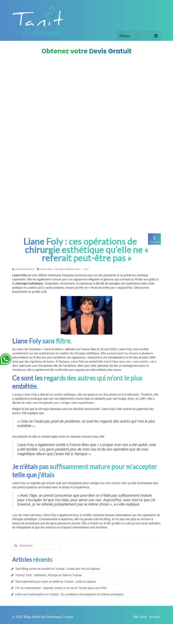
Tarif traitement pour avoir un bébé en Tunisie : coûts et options (55, 581)
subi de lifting (101, 519)
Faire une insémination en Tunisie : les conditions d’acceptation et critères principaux (69, 594)
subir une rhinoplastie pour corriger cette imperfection (60, 402)
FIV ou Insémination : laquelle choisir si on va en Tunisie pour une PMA (61, 588)
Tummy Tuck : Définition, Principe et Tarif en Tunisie (48, 575)
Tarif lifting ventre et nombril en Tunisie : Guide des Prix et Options (57, 568)
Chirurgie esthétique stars (67, 269)
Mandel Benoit (26, 269)
